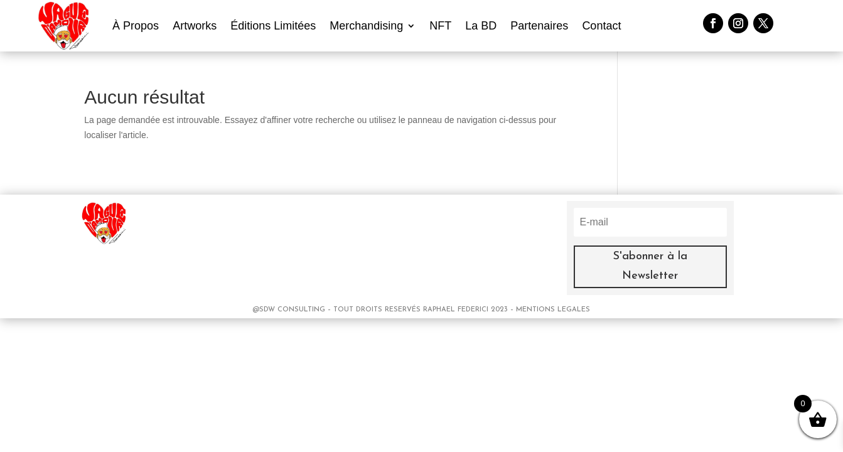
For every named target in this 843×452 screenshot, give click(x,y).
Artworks (195, 25)
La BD (481, 25)
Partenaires (539, 25)
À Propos (135, 25)
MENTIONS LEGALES (553, 309)
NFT (440, 25)
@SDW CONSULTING (290, 309)
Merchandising (366, 25)
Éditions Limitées (273, 25)
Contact (601, 25)
